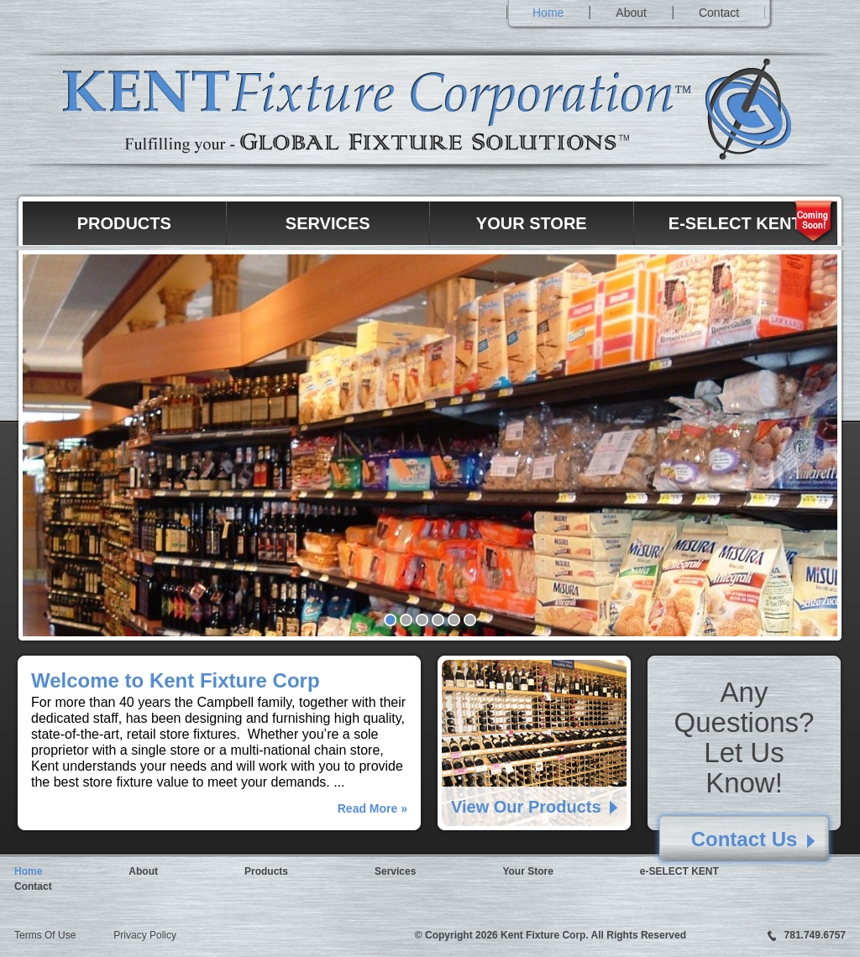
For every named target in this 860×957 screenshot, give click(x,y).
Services (328, 223)
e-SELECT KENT (735, 223)
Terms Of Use (45, 935)
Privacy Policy (144, 935)
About (631, 12)
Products (124, 223)
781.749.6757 (815, 935)
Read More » (372, 808)
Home (548, 12)
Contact (719, 12)
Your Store (531, 223)
